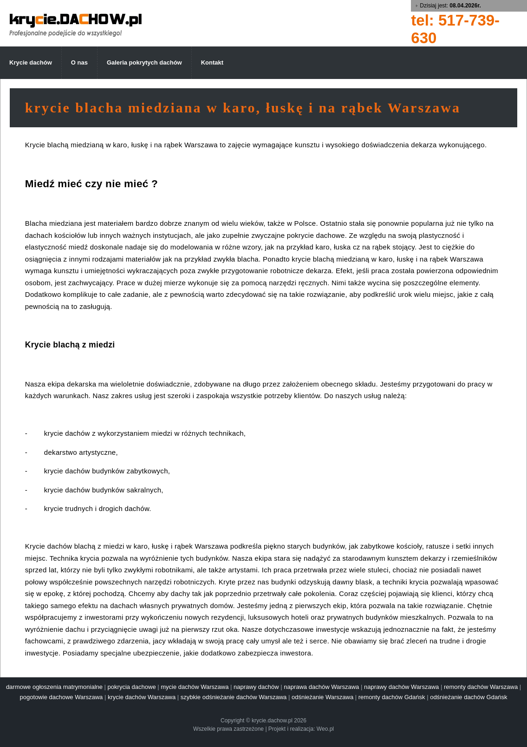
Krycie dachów (30, 62)
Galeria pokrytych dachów (144, 62)
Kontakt (212, 62)
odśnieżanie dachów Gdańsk (468, 697)
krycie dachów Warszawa (142, 697)
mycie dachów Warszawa (194, 686)
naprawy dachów (256, 686)
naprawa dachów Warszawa (321, 686)
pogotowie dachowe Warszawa (61, 697)
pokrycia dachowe (132, 686)
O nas (79, 62)
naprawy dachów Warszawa (401, 686)
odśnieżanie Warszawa (322, 697)
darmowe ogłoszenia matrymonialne (54, 686)
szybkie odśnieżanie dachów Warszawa (234, 697)
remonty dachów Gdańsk (391, 697)
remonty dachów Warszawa (481, 686)
